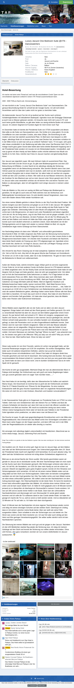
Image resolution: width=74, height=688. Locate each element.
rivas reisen (46, 49)
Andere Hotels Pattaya (12, 619)
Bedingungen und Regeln (32, 681)
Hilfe (60, 681)
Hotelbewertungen (17, 26)
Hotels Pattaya (31, 608)
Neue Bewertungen (6, 30)
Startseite (4, 26)
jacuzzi (40, 49)
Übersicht (5, 81)
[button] (9, 26)
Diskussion (14, 81)
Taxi (50, 26)
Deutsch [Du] (39, 678)
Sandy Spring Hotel (14, 628)
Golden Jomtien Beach (15, 623)
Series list (15, 30)
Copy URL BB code (44, 624)
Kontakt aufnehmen (18, 681)
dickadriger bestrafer (31, 49)
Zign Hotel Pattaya (11, 638)
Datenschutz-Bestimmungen (49, 681)
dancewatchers (60, 47)
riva (28, 47)
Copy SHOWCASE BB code (46, 630)
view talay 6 (54, 49)
